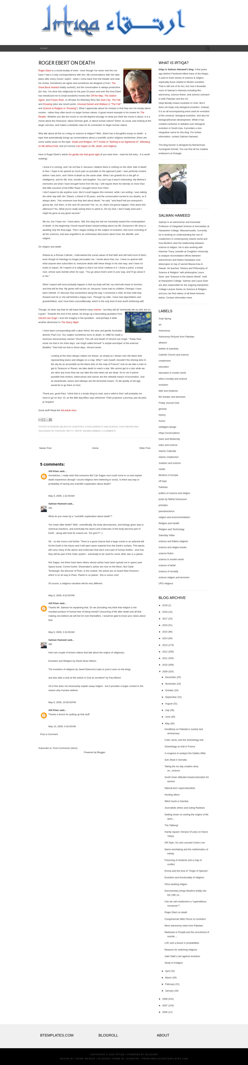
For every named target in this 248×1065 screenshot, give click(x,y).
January (169, 990)
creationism (165, 360)
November (170, 683)
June (167, 716)
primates (163, 505)
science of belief (167, 565)
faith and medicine (168, 390)
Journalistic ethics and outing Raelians (185, 807)
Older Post (144, 448)
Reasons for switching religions (181, 949)
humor (162, 421)
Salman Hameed (92, 431)
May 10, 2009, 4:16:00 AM (62, 726)
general (163, 408)
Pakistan (163, 487)
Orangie (177, 153)
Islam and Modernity (169, 439)
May (167, 723)
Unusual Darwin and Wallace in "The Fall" (99, 104)
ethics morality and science (101, 427)
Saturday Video (167, 535)
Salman (163, 222)
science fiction (166, 553)
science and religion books (173, 547)
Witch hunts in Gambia (176, 801)
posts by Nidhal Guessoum (173, 499)
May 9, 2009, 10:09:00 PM (62, 702)
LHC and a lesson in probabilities (182, 943)
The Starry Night (70, 322)
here (189, 297)
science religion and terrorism (174, 577)
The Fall (116, 99)
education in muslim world (172, 372)
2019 (165, 605)
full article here (68, 410)
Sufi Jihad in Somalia (176, 759)
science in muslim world (171, 559)
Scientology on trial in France (180, 746)
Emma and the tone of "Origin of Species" (186, 870)
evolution (163, 384)
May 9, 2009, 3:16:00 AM (61, 632)
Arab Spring (165, 318)
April (167, 971)
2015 (165, 631)
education (164, 366)
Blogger (101, 752)
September (171, 697)
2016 (165, 625)
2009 (165, 671)
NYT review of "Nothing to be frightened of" (116, 141)
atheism (54, 427)
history (162, 414)
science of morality (168, 571)
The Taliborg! (171, 825)
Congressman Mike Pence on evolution (185, 919)
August (168, 703)
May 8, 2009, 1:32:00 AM (61, 495)
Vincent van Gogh (47, 318)
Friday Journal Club (169, 402)
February (170, 984)
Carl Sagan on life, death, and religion (96, 146)
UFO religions (166, 583)
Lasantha (132, 1059)
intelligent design (167, 427)
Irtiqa (120, 1054)
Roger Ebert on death (66, 63)
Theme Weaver (85, 1059)
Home (44, 48)
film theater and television (172, 396)
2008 (165, 999)
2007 (165, 1005)
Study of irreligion (174, 962)
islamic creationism (169, 457)
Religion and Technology (171, 529)
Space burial (55, 566)
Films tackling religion (176, 884)
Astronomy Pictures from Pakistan (176, 336)
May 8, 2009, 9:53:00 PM (61, 595)
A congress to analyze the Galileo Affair (185, 753)
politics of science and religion (174, 493)
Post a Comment (49, 734)
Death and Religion (82, 141)
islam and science (168, 445)
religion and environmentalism (174, 517)
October (169, 690)
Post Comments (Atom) (65, 748)
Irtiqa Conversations (169, 433)
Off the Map (97, 95)
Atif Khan (53, 471)
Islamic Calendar (167, 451)
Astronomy (164, 330)
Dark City (105, 99)
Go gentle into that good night (84, 154)
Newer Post (45, 448)
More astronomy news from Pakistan (184, 925)
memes (97, 309)
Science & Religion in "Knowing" (60, 108)
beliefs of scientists (72, 427)
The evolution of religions (61, 669)
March (168, 977)
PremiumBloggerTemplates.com (165, 1059)
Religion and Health (169, 523)
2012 (165, 651)
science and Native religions (173, 541)
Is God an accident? (94, 677)
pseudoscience (167, 511)
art (160, 324)
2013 (165, 645)
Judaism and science (170, 463)
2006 (165, 1012)
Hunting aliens (172, 794)
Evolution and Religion (60, 661)
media (162, 469)
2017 (165, 618)
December (170, 677)
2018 (165, 611)
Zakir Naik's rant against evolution (182, 956)
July (167, 710)
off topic (163, 481)
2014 (165, 638)
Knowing (47, 104)
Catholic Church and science (174, 354)
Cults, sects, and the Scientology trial (184, 740)
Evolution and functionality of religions (184, 877)
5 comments (109, 431)
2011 (165, 658)
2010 (165, 664)
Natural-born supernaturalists (180, 788)
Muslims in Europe (168, 475)
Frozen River (57, 99)
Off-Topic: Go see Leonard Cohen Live (185, 842)
